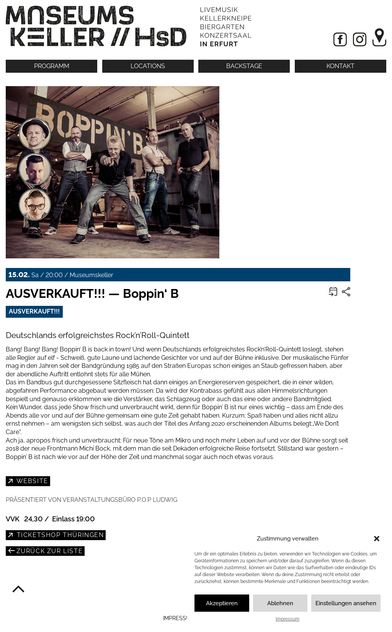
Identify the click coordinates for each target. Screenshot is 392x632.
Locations (148, 66)
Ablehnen (280, 603)
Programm (51, 66)
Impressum (287, 619)
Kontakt (340, 66)
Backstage (244, 66)
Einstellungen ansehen (345, 603)
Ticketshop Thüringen (59, 535)
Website (31, 481)
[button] (377, 538)
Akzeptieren (222, 603)
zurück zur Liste (48, 551)
